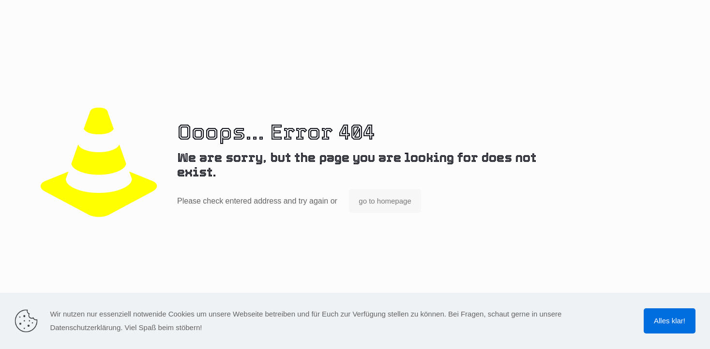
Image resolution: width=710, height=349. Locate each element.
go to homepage (385, 201)
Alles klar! (669, 321)
